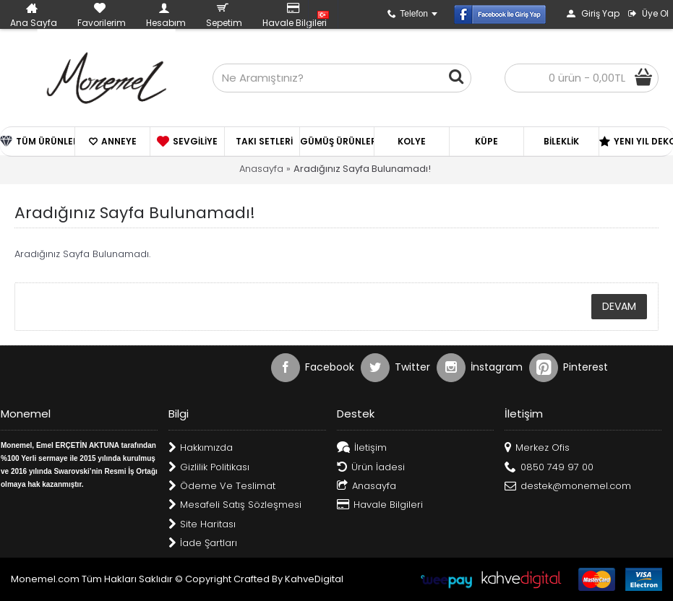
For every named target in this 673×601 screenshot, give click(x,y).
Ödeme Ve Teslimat (221, 486)
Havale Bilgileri (380, 505)
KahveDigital (314, 579)
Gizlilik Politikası (208, 467)
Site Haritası (202, 524)
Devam (619, 306)
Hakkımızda (200, 448)
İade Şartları (202, 543)
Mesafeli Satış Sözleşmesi (234, 505)
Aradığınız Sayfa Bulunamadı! (362, 169)
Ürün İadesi (371, 467)
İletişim (362, 448)
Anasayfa (261, 169)
